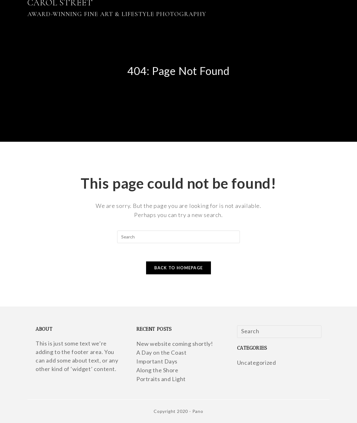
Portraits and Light (161, 378)
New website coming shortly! (174, 343)
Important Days (157, 361)
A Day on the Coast (161, 352)
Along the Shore (157, 370)
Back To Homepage (178, 268)
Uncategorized (256, 362)
